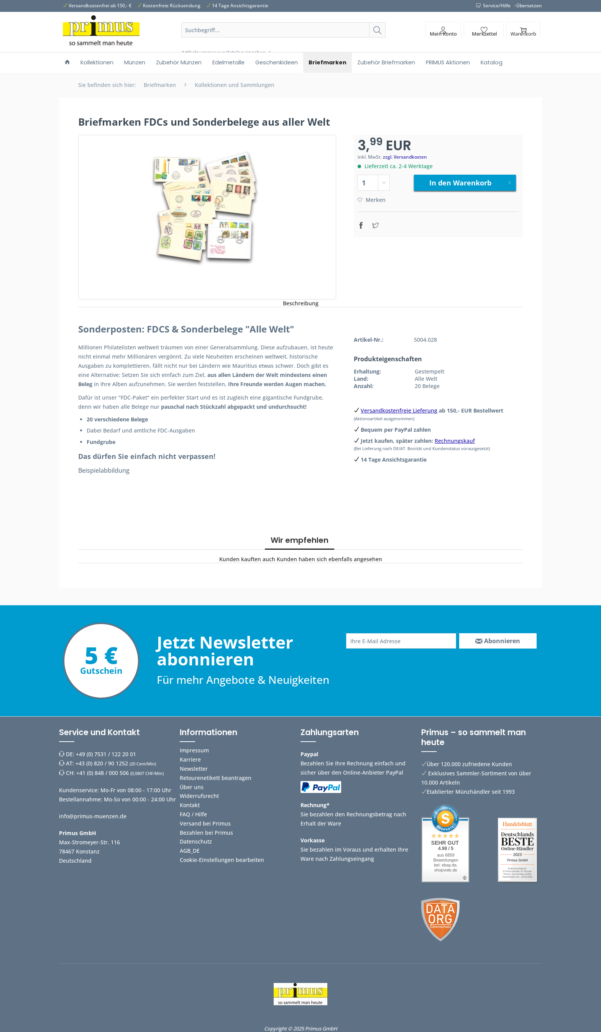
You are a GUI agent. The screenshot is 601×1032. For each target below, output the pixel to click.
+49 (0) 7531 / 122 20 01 (106, 754)
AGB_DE (190, 850)
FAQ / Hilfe (193, 814)
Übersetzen (529, 5)
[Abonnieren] (498, 641)
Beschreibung (301, 303)
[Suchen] (377, 30)
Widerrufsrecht (199, 795)
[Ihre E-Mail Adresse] (401, 641)
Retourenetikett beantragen (215, 777)
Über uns (192, 787)
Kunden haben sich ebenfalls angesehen (329, 559)
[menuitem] (283, 39)
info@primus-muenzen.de (92, 816)
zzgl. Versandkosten (405, 157)
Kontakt (190, 805)
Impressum (194, 750)
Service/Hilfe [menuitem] (494, 5)
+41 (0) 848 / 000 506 (102, 772)
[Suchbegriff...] (283, 30)
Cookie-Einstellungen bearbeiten (222, 859)
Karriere (190, 759)
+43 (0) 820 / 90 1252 (102, 763)
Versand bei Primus (205, 823)
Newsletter (194, 768)
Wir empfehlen (299, 540)
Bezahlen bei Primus (206, 832)
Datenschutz (196, 841)
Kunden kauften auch (247, 559)
